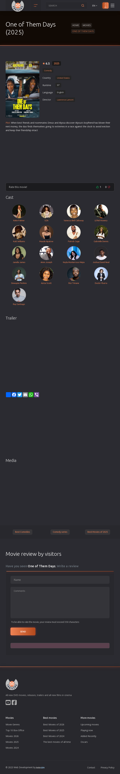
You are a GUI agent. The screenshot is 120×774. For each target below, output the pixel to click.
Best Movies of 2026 (53, 724)
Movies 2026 (12, 736)
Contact (91, 767)
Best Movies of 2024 (53, 736)
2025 (56, 63)
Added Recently (88, 736)
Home (75, 25)
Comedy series (60, 532)
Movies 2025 (12, 741)
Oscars (84, 741)
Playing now (87, 730)
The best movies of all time (57, 741)
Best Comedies (22, 532)
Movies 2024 (12, 747)
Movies (87, 25)
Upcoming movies (90, 724)
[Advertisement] (60, 156)
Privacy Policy (107, 767)
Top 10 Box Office (15, 730)
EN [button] (95, 5)
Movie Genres (13, 724)
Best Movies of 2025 (97, 532)
